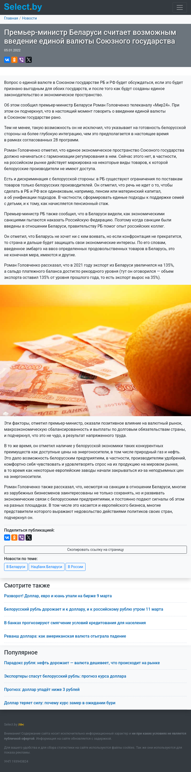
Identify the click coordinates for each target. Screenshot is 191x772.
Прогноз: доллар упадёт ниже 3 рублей (42, 689)
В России (75, 567)
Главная (11, 18)
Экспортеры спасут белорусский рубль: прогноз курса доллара (65, 676)
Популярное (21, 652)
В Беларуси (15, 567)
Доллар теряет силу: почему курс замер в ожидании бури (59, 702)
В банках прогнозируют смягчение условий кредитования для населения (75, 622)
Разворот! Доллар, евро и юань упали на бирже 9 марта (58, 595)
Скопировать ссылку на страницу (95, 550)
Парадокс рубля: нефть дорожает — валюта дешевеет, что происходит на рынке (82, 662)
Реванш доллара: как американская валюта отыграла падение (65, 636)
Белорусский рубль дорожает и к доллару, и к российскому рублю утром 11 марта (83, 609)
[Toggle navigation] (180, 7)
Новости (29, 18)
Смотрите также (27, 585)
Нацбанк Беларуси (46, 567)
